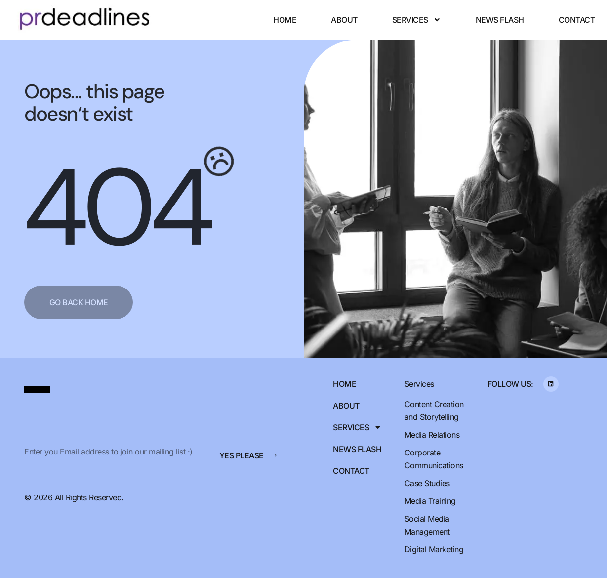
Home (284, 20)
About (344, 20)
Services (416, 19)
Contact (577, 20)
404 (115, 207)
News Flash (500, 20)
